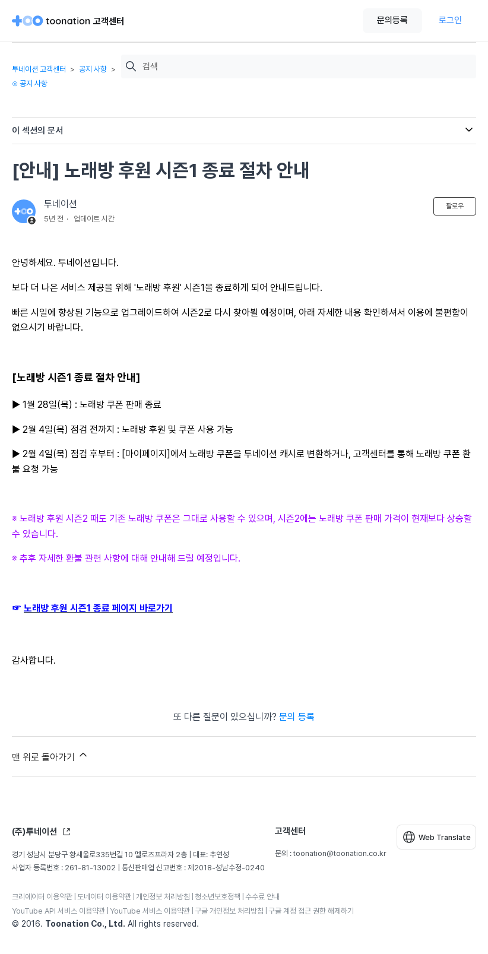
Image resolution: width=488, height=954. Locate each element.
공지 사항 (93, 69)
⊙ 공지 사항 (29, 83)
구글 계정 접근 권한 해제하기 (311, 911)
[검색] (306, 66)
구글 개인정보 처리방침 (229, 911)
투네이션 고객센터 (39, 69)
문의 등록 (297, 716)
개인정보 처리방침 (163, 896)
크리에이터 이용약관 (42, 896)
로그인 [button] (450, 20)
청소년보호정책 (217, 896)
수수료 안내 (262, 896)
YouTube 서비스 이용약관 (150, 911)
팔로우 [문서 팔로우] (455, 206)
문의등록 (392, 20)
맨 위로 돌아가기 (50, 756)
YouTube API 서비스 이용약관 (58, 911)
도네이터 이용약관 (104, 896)
